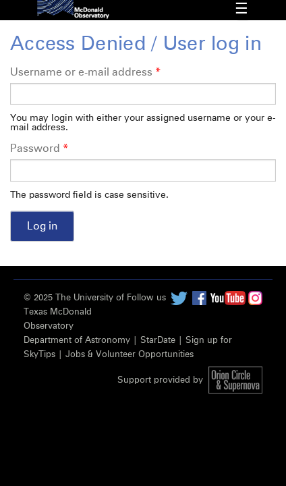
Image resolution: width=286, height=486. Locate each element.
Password (39, 148)
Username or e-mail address (85, 72)
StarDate (157, 340)
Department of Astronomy (77, 340)
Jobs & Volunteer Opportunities (129, 354)
